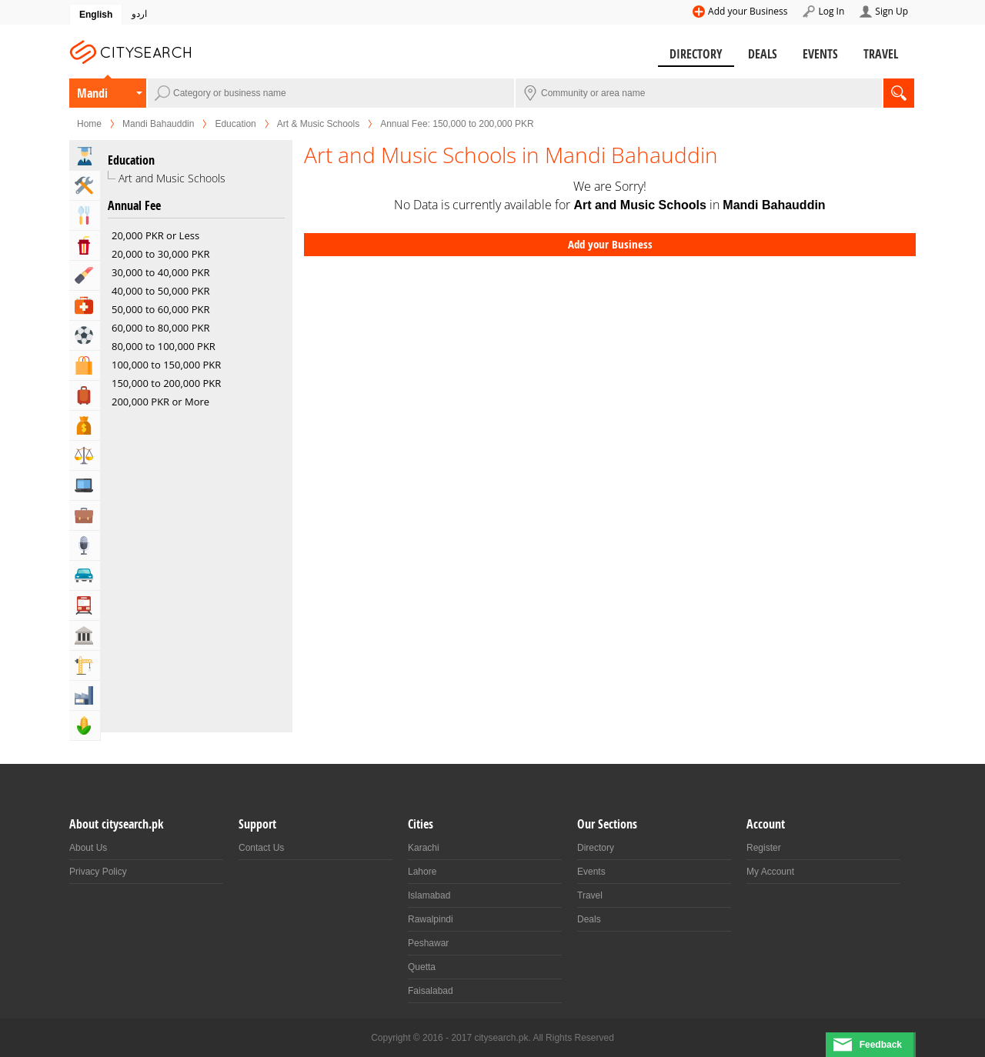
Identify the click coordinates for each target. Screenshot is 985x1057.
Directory (696, 53)
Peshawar (428, 943)
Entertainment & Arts (84, 245)
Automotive (84, 575)
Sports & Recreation (84, 335)
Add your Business (747, 11)
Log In (831, 11)
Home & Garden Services (84, 185)
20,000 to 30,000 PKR (160, 254)
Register (763, 847)
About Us (88, 847)
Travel (880, 53)
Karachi (423, 847)
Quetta (422, 967)
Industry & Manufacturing (84, 695)
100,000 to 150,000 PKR (166, 365)
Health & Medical (84, 305)
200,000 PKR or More (160, 401)
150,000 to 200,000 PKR (166, 383)
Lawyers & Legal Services (84, 455)
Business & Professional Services (84, 515)
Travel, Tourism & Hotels (84, 395)
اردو (139, 13)
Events (820, 53)
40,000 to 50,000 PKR (160, 291)
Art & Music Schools (318, 123)
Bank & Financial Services (84, 425)
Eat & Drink (84, 215)
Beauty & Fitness (84, 275)
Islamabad (429, 895)
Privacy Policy (98, 871)
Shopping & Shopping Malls (84, 365)
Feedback (881, 1044)
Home (89, 123)
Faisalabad (430, 990)
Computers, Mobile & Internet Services (84, 485)
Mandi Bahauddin (94, 96)
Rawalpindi (430, 919)
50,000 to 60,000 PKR (160, 309)
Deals (762, 53)
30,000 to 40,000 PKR (160, 272)
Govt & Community (84, 635)
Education (235, 123)
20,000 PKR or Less (155, 235)
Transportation (84, 605)
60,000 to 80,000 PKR (160, 328)
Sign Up (891, 11)
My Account (770, 871)
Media (84, 545)
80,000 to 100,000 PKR (163, 346)
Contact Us (261, 847)
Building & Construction (84, 665)
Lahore (422, 871)
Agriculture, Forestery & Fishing (84, 725)
